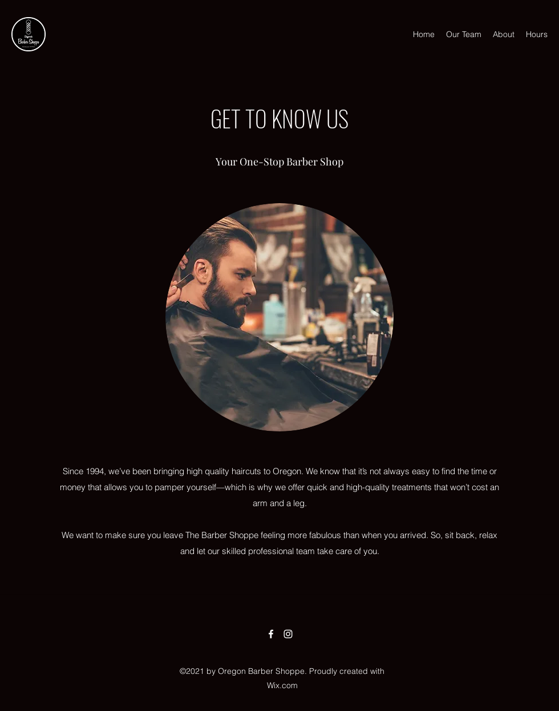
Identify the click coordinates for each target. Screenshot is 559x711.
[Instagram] (288, 634)
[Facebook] (271, 634)
